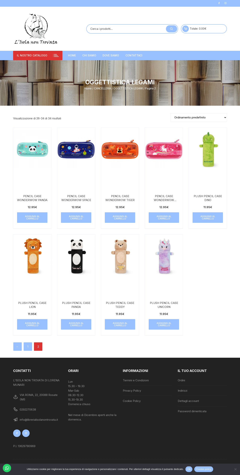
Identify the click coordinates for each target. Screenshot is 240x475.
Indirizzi (182, 390)
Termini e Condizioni (136, 380)
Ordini (181, 380)
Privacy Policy (132, 390)
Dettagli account (188, 401)
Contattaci (133, 55)
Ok (188, 469)
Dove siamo (111, 55)
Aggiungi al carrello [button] (32, 217)
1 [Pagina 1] (27, 346)
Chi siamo (89, 55)
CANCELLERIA (102, 88)
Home (72, 55)
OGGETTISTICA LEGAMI (128, 88)
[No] (235, 469)
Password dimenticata (192, 411)
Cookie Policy (132, 401)
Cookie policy (203, 469)
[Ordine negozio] (199, 117)
